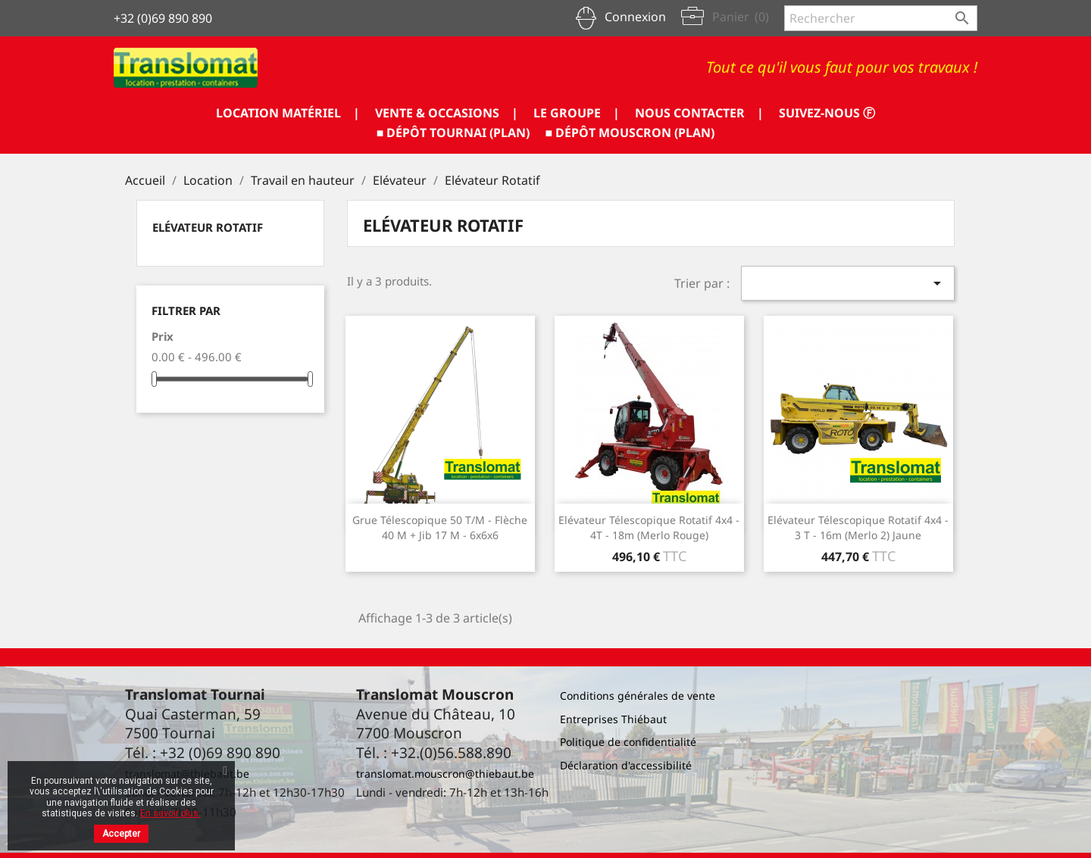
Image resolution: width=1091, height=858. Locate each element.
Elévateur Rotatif (207, 227)
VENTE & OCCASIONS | (446, 113)
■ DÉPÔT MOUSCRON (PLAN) (630, 132)
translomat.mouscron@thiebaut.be (445, 773)
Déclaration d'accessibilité (626, 765)
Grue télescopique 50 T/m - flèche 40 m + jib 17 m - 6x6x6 (439, 527)
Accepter (121, 833)
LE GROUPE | (576, 113)
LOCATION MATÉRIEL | (288, 113)
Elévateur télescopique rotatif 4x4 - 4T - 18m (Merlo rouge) (648, 527)
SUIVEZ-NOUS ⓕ (827, 113)
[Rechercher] (880, 18)
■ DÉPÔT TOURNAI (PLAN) (453, 132)
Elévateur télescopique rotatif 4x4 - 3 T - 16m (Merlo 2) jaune (858, 527)
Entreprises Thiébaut (613, 719)
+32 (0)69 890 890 (163, 18)
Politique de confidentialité (628, 742)
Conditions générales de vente (637, 695)
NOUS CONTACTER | (699, 113)
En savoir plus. (170, 813)
